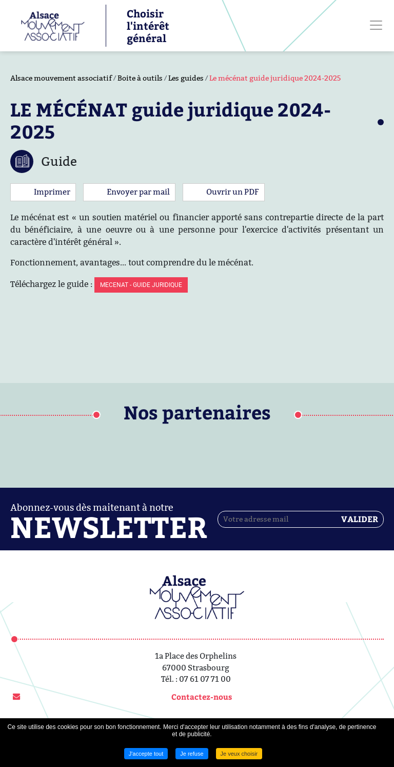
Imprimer (52, 192)
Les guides (186, 78)
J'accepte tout (146, 754)
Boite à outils (140, 78)
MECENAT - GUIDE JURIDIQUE (141, 285)
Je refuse (191, 754)
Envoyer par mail (138, 192)
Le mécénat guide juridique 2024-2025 (275, 78)
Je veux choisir (239, 754)
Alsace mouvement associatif (61, 78)
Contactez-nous (201, 697)
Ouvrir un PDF (232, 192)
